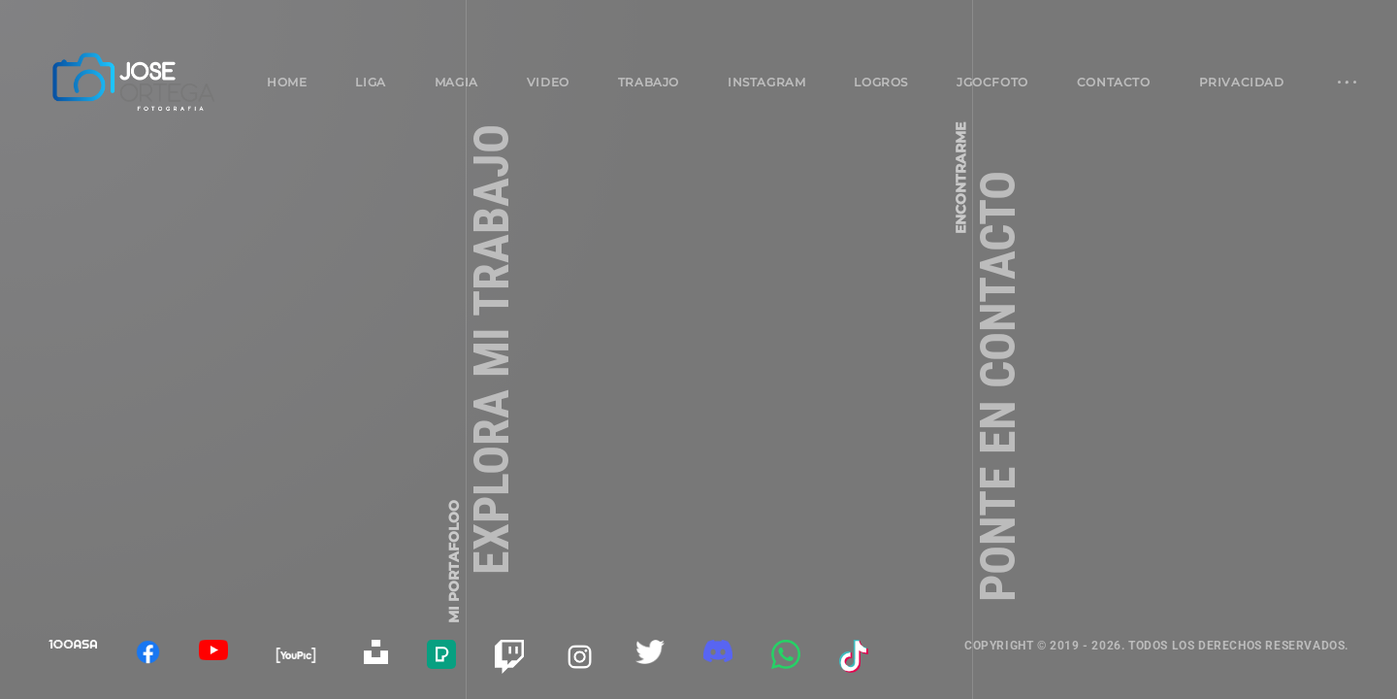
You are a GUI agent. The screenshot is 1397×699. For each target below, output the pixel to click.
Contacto (1114, 82)
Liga (370, 82)
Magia (456, 82)
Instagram (766, 82)
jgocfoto (992, 82)
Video (548, 82)
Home (287, 82)
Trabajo (648, 82)
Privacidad (1241, 82)
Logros (881, 82)
